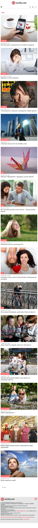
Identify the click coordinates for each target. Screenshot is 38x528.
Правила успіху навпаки (9, 78)
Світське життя (5, 441)
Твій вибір (3, 40)
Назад (4, 487)
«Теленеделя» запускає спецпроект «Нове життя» (19, 111)
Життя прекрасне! (7, 413)
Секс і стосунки (5, 373)
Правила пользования (5, 517)
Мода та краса (4, 139)
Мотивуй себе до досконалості (12, 244)
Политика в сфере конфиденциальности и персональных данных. (21, 517)
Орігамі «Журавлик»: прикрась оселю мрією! (17, 177)
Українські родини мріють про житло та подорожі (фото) (15, 379)
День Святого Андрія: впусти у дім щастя (16, 345)
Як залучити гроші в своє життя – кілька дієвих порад (18, 210)
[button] (32, 7)
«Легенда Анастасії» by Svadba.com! (14, 144)
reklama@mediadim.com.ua (21, 510)
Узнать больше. (26, 519)
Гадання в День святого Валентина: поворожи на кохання (19, 278)
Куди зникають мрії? (8, 480)
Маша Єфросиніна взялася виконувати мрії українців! (17, 446)
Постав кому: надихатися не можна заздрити (17, 45)
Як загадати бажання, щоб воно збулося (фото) (18, 312)
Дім (2, 172)
